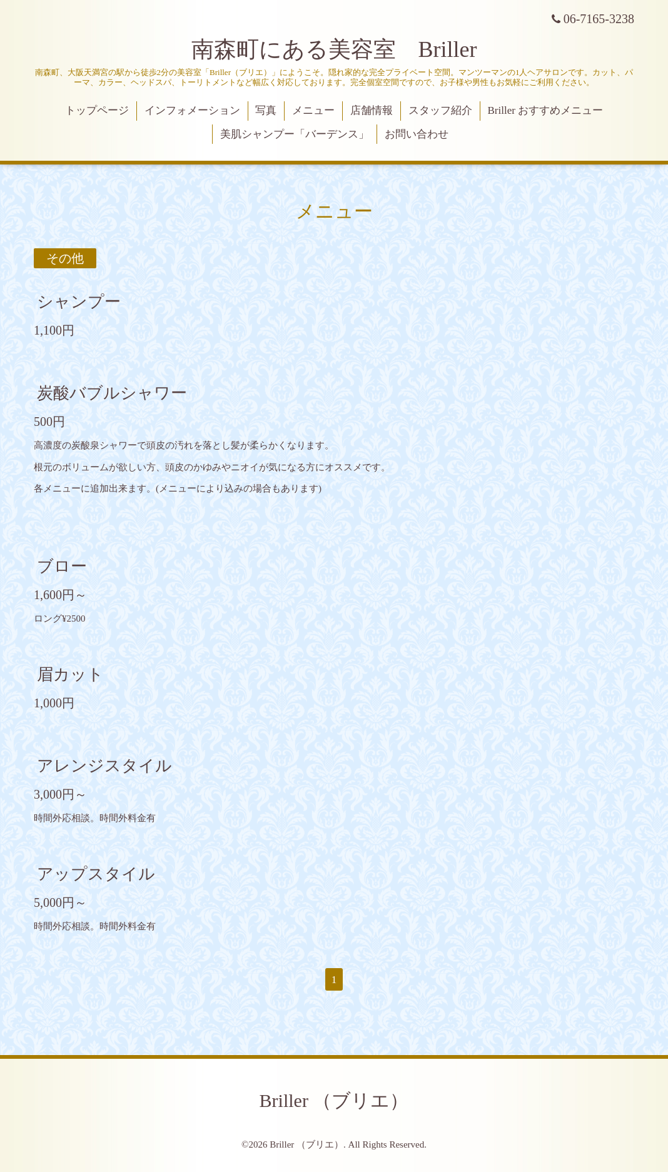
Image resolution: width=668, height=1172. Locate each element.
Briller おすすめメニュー (546, 110)
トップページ (97, 110)
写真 (265, 110)
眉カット (70, 674)
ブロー (62, 566)
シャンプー (79, 302)
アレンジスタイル (104, 766)
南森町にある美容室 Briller (334, 49)
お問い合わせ (416, 134)
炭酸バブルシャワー (112, 393)
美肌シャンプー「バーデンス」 (294, 134)
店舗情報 (371, 110)
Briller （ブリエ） (334, 1100)
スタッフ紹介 (440, 110)
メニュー (313, 110)
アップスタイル (96, 874)
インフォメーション (192, 110)
